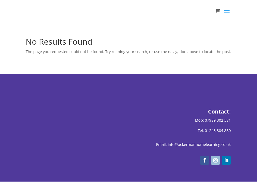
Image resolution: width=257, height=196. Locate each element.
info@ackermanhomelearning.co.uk (199, 144)
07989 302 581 (218, 120)
